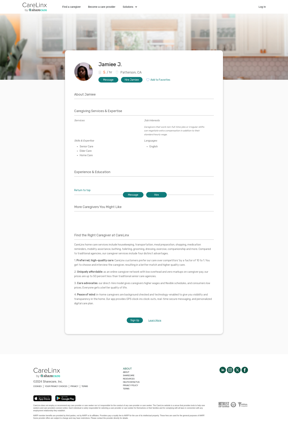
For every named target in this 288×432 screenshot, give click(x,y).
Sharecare (128, 375)
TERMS (85, 386)
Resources (128, 379)
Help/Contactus (131, 382)
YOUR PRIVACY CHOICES (56, 386)
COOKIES (37, 386)
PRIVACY (74, 386)
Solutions (130, 7)
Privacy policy (130, 385)
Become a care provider (101, 6)
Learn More (154, 320)
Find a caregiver (71, 6)
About (126, 372)
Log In (262, 7)
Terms (126, 389)
